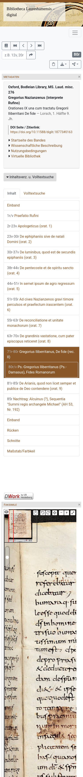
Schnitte (13, 441)
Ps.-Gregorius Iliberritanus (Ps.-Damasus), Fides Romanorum (37, 369)
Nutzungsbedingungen (28, 151)
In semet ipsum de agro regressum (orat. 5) (41, 286)
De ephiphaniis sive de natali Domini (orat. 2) (35, 239)
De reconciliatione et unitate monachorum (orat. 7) (35, 323)
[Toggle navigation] (75, 32)
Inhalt (11, 193)
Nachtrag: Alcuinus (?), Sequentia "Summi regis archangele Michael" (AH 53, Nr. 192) (40, 404)
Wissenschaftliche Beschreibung (36, 146)
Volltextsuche (34, 193)
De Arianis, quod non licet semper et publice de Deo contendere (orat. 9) (41, 386)
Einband (13, 205)
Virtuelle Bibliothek (26, 156)
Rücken (13, 430)
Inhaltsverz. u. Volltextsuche (30, 177)
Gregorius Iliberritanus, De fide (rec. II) (41, 354)
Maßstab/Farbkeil (21, 451)
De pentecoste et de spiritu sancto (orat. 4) (40, 270)
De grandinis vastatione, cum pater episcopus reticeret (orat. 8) (40, 338)
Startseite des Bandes (28, 140)
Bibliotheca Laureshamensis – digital (31, 12)
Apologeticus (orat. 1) (29, 226)
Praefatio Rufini (23, 216)
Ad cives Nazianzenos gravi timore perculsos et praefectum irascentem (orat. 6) (40, 304)
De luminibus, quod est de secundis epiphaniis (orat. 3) (41, 255)
